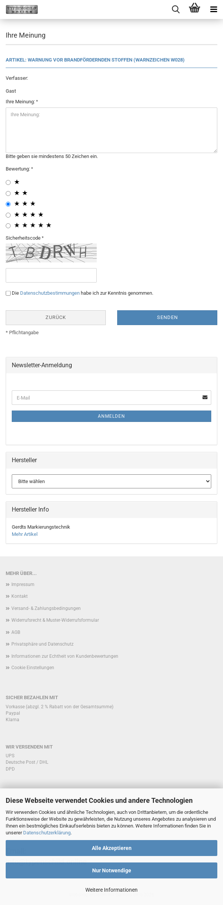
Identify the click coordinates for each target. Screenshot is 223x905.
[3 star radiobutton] (8, 204)
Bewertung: (18, 169)
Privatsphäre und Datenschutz (42, 644)
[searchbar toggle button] (175, 9)
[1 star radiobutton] (8, 182)
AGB (15, 632)
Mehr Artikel (25, 534)
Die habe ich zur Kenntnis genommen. (82, 293)
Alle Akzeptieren (112, 848)
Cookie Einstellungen (32, 667)
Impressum (23, 584)
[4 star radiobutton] (8, 215)
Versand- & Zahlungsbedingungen (46, 608)
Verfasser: (17, 78)
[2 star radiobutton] (8, 193)
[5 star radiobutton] (8, 225)
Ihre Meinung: (21, 101)
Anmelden (111, 416)
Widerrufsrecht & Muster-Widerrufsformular (55, 620)
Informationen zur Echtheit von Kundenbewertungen (64, 656)
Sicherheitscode (24, 238)
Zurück (56, 317)
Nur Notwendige (111, 870)
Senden (167, 317)
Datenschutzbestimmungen (50, 293)
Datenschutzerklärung (47, 833)
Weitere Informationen (111, 890)
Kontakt (19, 596)
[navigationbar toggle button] (213, 9)
